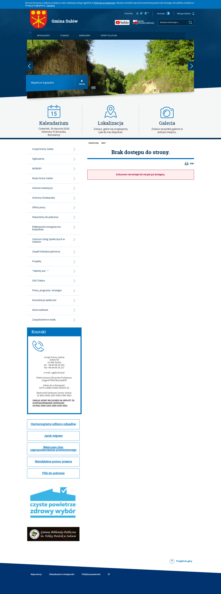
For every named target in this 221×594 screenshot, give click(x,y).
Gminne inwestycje (42, 188)
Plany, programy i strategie (47, 290)
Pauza (82, 82)
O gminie (64, 35)
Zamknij (51, 5)
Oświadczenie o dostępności (61, 574)
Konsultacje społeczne (44, 300)
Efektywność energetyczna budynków (46, 228)
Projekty (36, 261)
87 (109, 574)
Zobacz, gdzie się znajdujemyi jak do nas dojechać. (111, 130)
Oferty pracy (38, 207)
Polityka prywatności (91, 574)
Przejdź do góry (184, 561)
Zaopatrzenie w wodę (43, 319)
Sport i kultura (109, 35)
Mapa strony (36, 574)
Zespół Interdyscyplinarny (46, 251)
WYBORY (37, 168)
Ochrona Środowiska (43, 198)
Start (103, 143)
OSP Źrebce (38, 280)
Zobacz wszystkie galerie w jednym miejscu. (167, 130)
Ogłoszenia (38, 159)
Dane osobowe (40, 310)
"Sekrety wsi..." (40, 271)
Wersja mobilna (185, 13)
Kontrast (163, 13)
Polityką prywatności (104, 3)
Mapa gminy (84, 35)
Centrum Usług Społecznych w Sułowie (48, 241)
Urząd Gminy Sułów (43, 149)
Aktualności (43, 35)
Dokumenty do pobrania (45, 217)
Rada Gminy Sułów (42, 178)
